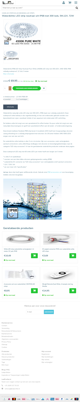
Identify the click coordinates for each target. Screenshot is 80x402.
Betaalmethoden (7, 336)
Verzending (5, 328)
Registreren (46, 354)
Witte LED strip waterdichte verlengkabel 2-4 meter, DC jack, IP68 (19, 250)
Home (4, 13)
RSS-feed (5, 365)
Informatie (10, 107)
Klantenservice (7, 334)
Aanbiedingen (6, 360)
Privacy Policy (6, 342)
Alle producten (7, 354)
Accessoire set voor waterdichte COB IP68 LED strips (19, 285)
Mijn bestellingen (47, 357)
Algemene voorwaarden (10, 339)
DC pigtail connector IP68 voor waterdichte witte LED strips (58, 250)
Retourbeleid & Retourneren (11, 331)
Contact (4, 326)
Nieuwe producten (8, 357)
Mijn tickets (45, 360)
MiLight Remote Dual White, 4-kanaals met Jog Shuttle (57, 285)
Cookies (4, 347)
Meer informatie (8, 74)
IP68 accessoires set (54, 172)
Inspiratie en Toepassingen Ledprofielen (15, 375)
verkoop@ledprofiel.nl (12, 389)
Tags (3, 362)
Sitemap (4, 345)
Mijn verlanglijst (47, 362)
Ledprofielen (6, 372)
